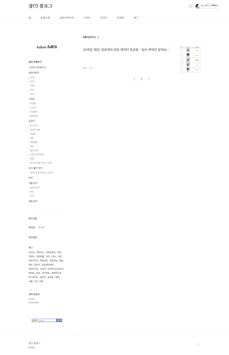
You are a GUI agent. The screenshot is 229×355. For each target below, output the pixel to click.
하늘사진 (44, 260)
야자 (32, 195)
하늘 (61, 260)
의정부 (31, 256)
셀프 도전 (34, 150)
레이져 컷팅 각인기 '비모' (41, 162)
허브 (32, 191)
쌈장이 (43, 277)
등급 (38, 272)
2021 (32, 89)
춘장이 (37, 264)
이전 (134, 79)
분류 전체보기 (35, 61)
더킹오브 (40, 252)
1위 (35, 281)
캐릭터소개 (56, 272)
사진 (60, 256)
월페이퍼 (34, 115)
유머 (31, 177)
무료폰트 (34, 111)
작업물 (33, 103)
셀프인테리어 (67, 17)
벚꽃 (57, 277)
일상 (48, 256)
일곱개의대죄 (47, 264)
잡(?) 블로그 (40, 6)
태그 (136, 17)
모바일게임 (50, 252)
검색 (190, 6)
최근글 (32, 227)
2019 (32, 81)
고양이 (43, 268)
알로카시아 (35, 187)
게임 (30, 264)
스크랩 (33, 107)
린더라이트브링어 (55, 268)
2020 (32, 85)
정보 (32, 146)
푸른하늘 (53, 260)
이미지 (31, 252)
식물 (30, 281)
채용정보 (34, 142)
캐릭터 (31, 272)
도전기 (103, 17)
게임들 (33, 133)
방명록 (120, 17)
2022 (32, 93)
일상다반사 (34, 72)
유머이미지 (33, 268)
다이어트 (46, 272)
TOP (197, 344)
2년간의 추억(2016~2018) (41, 172)
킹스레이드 (33, 277)
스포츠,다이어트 (37, 154)
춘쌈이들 (45, 17)
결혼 (32, 137)
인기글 (41, 227)
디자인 (87, 17)
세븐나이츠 (33, 260)
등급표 (50, 277)
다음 (148, 79)
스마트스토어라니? (37, 67)
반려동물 (40, 256)
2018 (32, 77)
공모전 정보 (35, 129)
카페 (41, 281)
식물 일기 (33, 183)
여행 (32, 158)
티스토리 (34, 125)
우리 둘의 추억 (35, 168)
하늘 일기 (33, 201)
